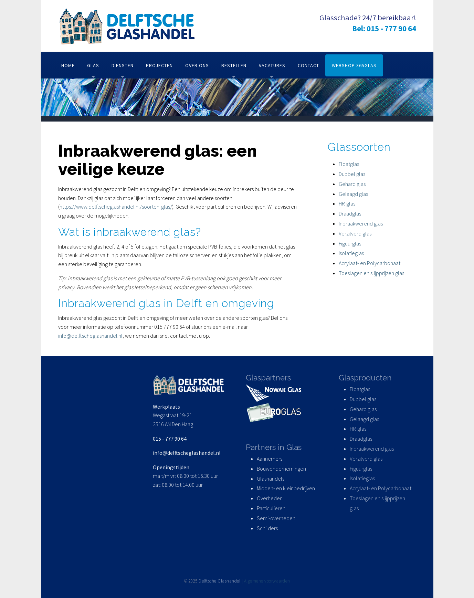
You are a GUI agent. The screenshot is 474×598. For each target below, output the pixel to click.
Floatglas (349, 163)
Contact (308, 65)
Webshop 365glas (354, 65)
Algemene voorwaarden (267, 581)
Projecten (159, 65)
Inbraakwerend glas (361, 223)
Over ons (197, 65)
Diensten (123, 65)
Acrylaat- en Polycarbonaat (369, 263)
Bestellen (233, 65)
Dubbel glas (352, 173)
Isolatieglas (351, 253)
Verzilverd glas (355, 233)
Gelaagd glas (353, 193)
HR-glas (347, 203)
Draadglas (350, 213)
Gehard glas (352, 183)
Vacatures (272, 65)
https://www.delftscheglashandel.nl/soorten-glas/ (116, 206)
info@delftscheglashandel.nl (90, 335)
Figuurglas (350, 243)
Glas (93, 65)
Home (68, 65)
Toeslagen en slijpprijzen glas (371, 273)
